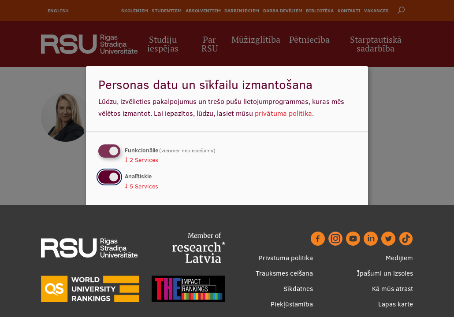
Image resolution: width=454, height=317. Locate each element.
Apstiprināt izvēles (316, 228)
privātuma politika (283, 113)
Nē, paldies (124, 228)
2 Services (141, 159)
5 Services (141, 186)
